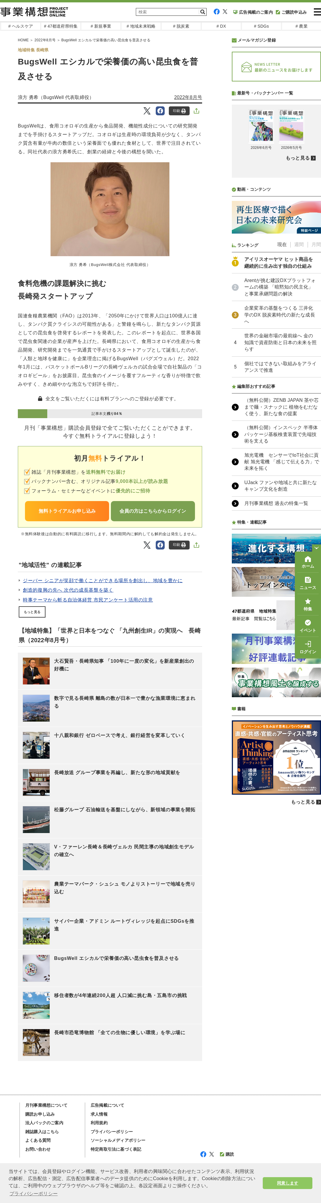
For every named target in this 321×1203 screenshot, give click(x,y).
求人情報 (99, 1114)
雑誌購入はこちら (42, 1132)
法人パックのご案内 (44, 1123)
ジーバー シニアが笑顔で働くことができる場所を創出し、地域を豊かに (103, 580)
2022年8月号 (188, 97)
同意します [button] (287, 1183)
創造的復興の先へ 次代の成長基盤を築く (68, 590)
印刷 (179, 111)
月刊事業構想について (46, 1105)
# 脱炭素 (181, 26)
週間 (299, 401)
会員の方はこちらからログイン (152, 511)
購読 (227, 1154)
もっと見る (32, 612)
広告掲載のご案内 (253, 12)
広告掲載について (108, 1105)
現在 (282, 401)
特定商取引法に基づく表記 (116, 1149)
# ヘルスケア (20, 26)
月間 (316, 401)
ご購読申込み (291, 12)
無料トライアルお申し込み (67, 511)
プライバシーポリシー (112, 1132)
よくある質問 (38, 1140)
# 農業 (301, 26)
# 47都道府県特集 (61, 26)
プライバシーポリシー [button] (34, 1193)
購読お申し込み (40, 1114)
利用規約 (99, 1123)
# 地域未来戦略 (141, 26)
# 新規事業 (101, 26)
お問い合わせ (38, 1149)
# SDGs (261, 26)
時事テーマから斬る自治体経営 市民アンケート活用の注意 (88, 599)
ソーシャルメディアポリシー (118, 1140)
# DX (221, 26)
